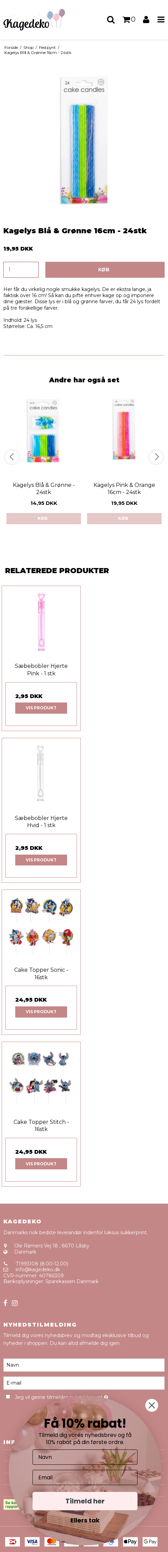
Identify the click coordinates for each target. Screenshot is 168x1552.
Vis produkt (41, 707)
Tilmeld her (85, 1501)
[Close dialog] (152, 1405)
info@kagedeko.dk (38, 1269)
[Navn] (84, 1365)
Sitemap (13, 1293)
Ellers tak (85, 1520)
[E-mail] (84, 1383)
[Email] (85, 1477)
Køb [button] (103, 270)
